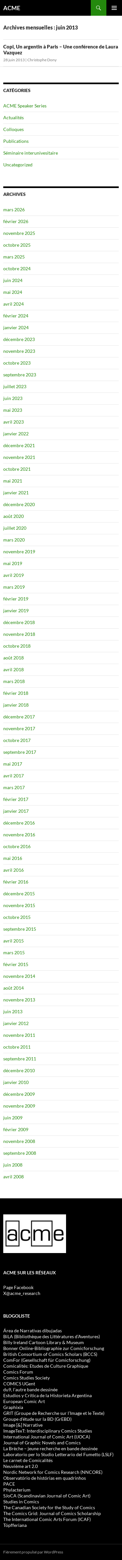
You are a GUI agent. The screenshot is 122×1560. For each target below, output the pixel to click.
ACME (11, 7)
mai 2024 (12, 292)
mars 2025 (14, 256)
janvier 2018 (16, 705)
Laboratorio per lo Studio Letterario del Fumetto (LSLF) (58, 1454)
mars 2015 (14, 952)
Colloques (13, 129)
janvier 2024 (16, 327)
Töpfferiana (15, 1525)
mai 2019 (12, 563)
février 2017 (15, 799)
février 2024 (15, 315)
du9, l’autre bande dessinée (30, 1389)
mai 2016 (12, 858)
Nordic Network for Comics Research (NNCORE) (52, 1472)
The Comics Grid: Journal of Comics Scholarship (52, 1513)
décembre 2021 (19, 445)
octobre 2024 (17, 268)
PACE (9, 1484)
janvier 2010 (16, 1082)
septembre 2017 (19, 752)
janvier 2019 (16, 610)
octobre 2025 (17, 245)
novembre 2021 (19, 457)
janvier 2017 (16, 811)
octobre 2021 (17, 469)
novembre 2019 (19, 551)
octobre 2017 (17, 740)
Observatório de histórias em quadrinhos (44, 1478)
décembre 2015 (19, 893)
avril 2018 (13, 669)
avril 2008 (13, 1176)
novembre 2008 (19, 1141)
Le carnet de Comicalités (28, 1460)
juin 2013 (12, 1011)
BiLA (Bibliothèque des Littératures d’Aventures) (51, 1336)
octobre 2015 (17, 917)
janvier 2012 (16, 1023)
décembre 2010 (19, 1070)
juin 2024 (12, 280)
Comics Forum (18, 1372)
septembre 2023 (19, 374)
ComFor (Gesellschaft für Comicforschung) (46, 1360)
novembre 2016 (19, 834)
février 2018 (15, 693)
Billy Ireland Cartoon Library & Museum (43, 1342)
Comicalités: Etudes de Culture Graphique (45, 1366)
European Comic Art (24, 1401)
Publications (16, 141)
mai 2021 (12, 481)
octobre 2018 (17, 646)
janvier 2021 (16, 492)
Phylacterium (17, 1490)
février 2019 (15, 598)
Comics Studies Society (26, 1377)
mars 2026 (14, 209)
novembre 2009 (19, 1106)
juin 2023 (12, 398)
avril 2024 (13, 304)
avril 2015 (13, 940)
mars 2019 (14, 587)
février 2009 (15, 1129)
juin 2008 (12, 1165)
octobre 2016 (17, 846)
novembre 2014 (19, 976)
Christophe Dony (42, 59)
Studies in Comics (21, 1501)
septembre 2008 (19, 1153)
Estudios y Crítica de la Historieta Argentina (47, 1395)
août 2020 (13, 516)
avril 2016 (13, 870)
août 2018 (13, 657)
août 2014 (13, 988)
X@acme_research (21, 1293)
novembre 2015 (19, 905)
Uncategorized (18, 164)
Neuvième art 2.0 (20, 1466)
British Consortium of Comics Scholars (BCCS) (50, 1354)
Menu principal (114, 8)
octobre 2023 (17, 363)
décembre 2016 (19, 823)
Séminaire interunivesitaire (30, 153)
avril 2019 (13, 575)
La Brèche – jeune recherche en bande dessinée (50, 1448)
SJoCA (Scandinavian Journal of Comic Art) (46, 1495)
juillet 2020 (14, 528)
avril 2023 (13, 422)
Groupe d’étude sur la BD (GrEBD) (37, 1419)
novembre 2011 (19, 1035)
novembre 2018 (19, 634)
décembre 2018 (19, 622)
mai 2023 (12, 410)
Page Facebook (18, 1287)
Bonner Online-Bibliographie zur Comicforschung (53, 1348)
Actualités (13, 117)
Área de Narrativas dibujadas (32, 1330)
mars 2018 (14, 681)
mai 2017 (12, 764)
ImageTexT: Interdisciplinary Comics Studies (47, 1431)
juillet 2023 (14, 386)
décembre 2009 (19, 1094)
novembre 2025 (19, 233)
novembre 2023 (19, 351)
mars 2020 (14, 539)
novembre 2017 (19, 728)
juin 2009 (12, 1117)
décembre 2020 (19, 504)
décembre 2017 (19, 716)
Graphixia (13, 1407)
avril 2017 (13, 775)
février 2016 (15, 882)
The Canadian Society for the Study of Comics (49, 1507)
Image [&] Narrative (23, 1425)
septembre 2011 (19, 1058)
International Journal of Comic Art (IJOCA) (46, 1436)
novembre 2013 (19, 999)
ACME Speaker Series (25, 105)
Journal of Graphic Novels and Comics (42, 1442)
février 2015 (15, 964)
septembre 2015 (19, 929)
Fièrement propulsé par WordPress (33, 1552)
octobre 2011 (17, 1047)
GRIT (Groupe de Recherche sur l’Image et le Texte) (53, 1413)
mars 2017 (14, 787)
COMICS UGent (19, 1383)
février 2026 (15, 221)
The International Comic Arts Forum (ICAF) (47, 1519)
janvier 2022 (16, 433)
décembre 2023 (19, 339)
